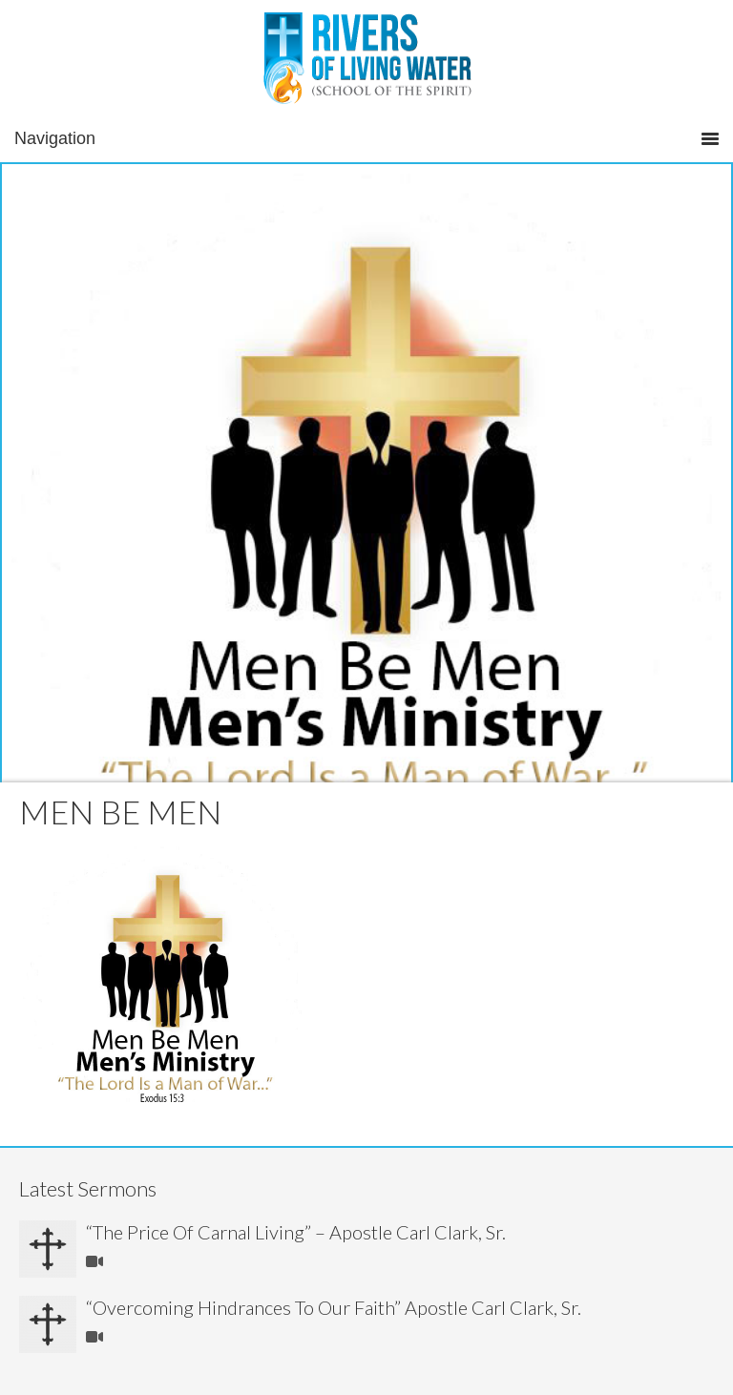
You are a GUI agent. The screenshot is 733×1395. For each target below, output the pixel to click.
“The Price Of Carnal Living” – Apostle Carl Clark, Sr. (296, 1231)
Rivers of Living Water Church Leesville (367, 62)
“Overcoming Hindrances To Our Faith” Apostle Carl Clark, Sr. (333, 1307)
